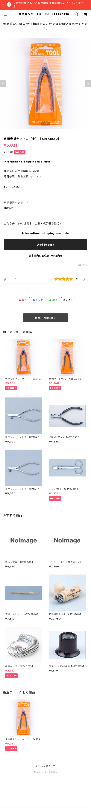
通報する (82, 265)
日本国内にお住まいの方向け (45, 255)
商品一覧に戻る (45, 318)
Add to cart (45, 244)
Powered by (45, 772)
